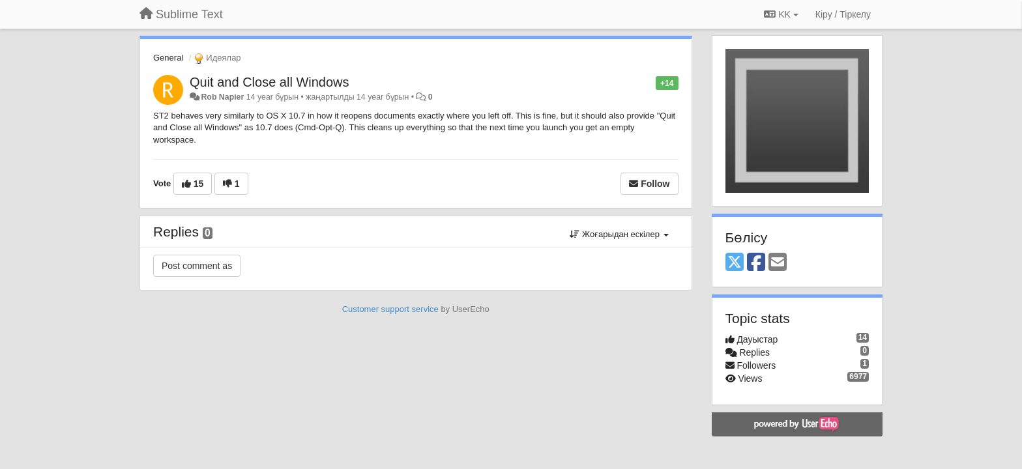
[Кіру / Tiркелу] (843, 14)
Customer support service (390, 309)
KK (781, 14)
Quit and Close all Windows (269, 82)
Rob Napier (222, 97)
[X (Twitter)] (734, 262)
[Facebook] (756, 262)
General (168, 58)
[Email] (777, 262)
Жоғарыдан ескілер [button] (619, 234)
